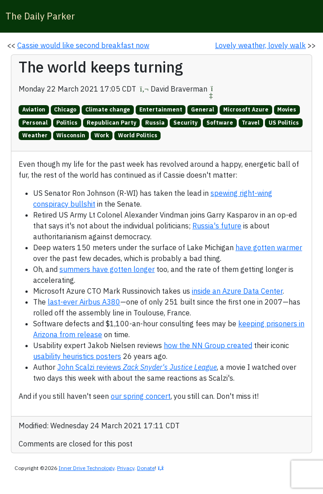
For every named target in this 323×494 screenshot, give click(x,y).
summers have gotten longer (107, 269)
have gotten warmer (268, 247)
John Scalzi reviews (137, 367)
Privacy (125, 468)
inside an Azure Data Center (237, 290)
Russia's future (216, 225)
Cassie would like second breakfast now (83, 45)
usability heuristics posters (77, 356)
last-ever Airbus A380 (84, 301)
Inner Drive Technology (86, 468)
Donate (146, 468)
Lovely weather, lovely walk (260, 45)
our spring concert (141, 396)
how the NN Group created (208, 345)
